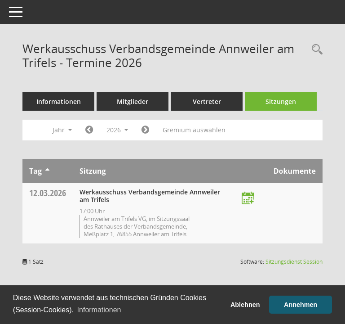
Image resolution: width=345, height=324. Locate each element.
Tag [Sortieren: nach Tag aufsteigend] (35, 171)
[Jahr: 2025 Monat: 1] (89, 130)
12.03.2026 (47, 193)
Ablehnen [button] (245, 304)
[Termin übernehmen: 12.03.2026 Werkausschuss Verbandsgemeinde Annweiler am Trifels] (248, 199)
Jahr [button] (62, 130)
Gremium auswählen (194, 130)
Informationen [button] (99, 310)
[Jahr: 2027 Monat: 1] (145, 130)
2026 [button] (117, 130)
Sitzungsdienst (294, 262)
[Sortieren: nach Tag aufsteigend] (47, 171)
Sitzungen (280, 101)
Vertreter (207, 101)
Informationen (58, 101)
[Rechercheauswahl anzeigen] (315, 49)
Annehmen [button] (300, 304)
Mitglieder (132, 101)
